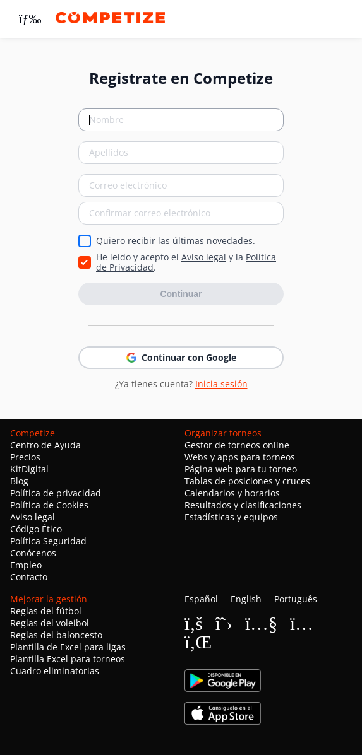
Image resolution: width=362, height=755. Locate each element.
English (246, 599)
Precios (25, 457)
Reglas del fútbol (45, 611)
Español (201, 599)
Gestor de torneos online (236, 445)
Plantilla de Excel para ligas (68, 647)
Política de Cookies (49, 505)
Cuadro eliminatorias (54, 671)
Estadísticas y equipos (231, 517)
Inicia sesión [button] (221, 384)
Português (295, 599)
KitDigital (29, 469)
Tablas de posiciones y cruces (247, 481)
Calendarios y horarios (232, 493)
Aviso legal (203, 257)
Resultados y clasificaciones (242, 505)
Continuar (181, 294)
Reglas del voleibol (49, 623)
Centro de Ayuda (45, 445)
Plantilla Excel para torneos (67, 659)
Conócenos (33, 553)
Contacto (28, 577)
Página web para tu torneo (240, 469)
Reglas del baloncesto (56, 635)
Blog (19, 481)
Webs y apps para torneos (239, 457)
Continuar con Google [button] (181, 357)
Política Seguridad (48, 541)
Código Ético (36, 529)
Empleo (26, 565)
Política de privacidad (55, 493)
